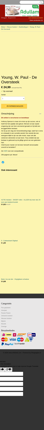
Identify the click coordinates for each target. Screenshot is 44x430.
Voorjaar (4, 310)
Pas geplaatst (5, 307)
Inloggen (4, 18)
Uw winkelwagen (35, 18)
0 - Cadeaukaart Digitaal (9, 241)
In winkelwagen (15, 106)
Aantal (3, 95)
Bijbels (3, 321)
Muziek (3, 324)
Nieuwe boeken (12, 27)
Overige (4, 326)
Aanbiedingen (23, 27)
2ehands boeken (6, 316)
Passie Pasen (6, 313)
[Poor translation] (8, 369)
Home (3, 27)
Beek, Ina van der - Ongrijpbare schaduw (15, 279)
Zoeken (40, 2)
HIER (5, 151)
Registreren (11, 18)
